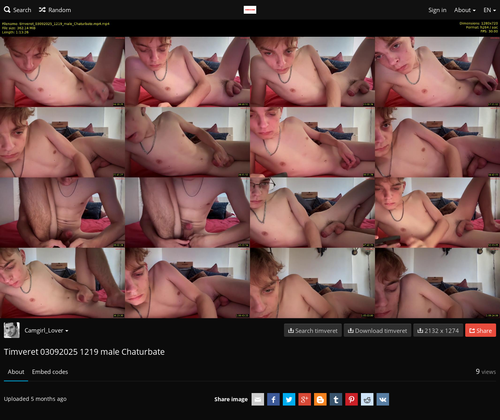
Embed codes (50, 371)
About (16, 371)
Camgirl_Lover (46, 330)
